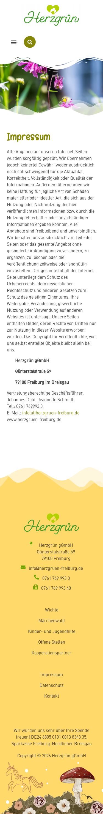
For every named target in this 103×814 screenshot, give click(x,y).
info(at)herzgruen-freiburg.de (50, 412)
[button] (13, 42)
